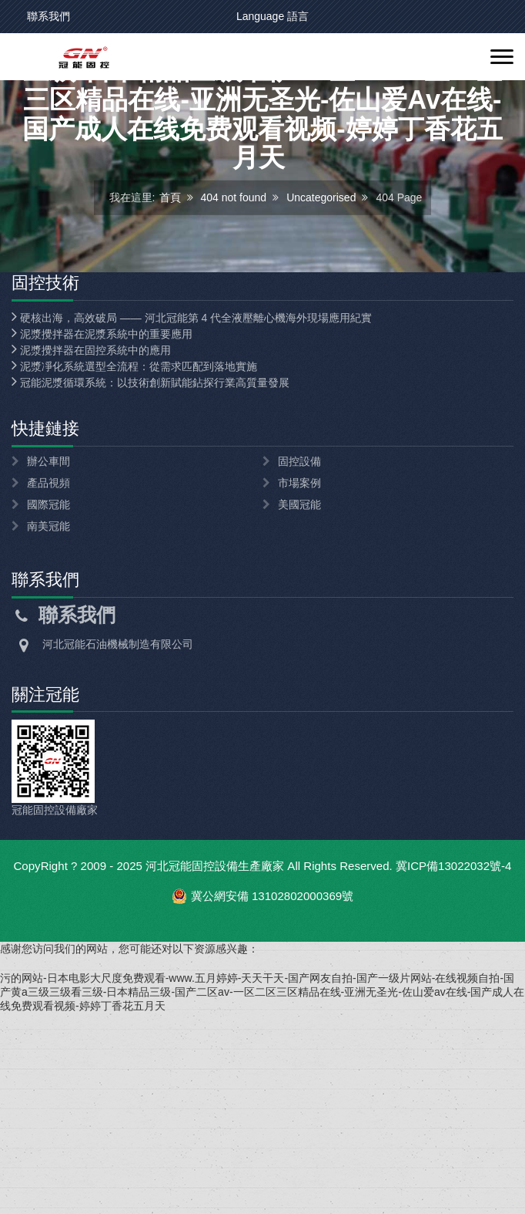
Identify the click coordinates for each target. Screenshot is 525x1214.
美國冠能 (299, 692)
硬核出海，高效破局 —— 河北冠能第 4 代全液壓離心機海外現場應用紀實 (192, 505)
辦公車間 (48, 648)
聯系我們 (48, 16)
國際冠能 (48, 692)
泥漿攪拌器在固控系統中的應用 (91, 537)
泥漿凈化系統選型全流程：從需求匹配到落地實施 (134, 554)
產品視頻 (48, 670)
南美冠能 (48, 713)
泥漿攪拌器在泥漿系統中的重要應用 (102, 521)
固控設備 (299, 648)
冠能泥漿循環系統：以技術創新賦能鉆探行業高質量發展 (150, 570)
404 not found (234, 291)
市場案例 (299, 670)
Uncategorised (321, 291)
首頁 (170, 291)
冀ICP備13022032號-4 (454, 1053)
